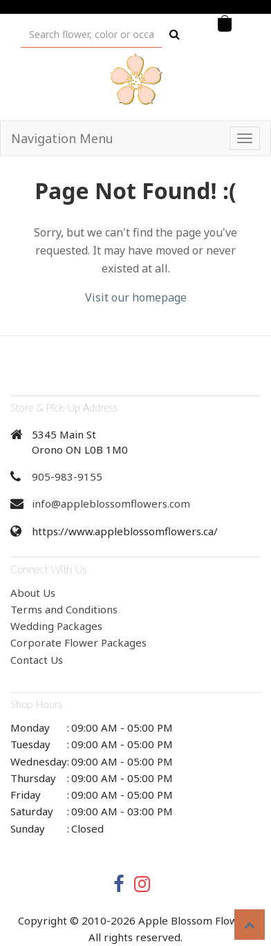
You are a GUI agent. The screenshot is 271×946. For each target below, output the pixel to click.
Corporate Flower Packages (78, 642)
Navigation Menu (62, 138)
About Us (32, 593)
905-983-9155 (67, 476)
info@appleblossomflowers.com (111, 503)
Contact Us (36, 660)
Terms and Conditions (64, 609)
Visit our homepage (136, 297)
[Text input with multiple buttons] (91, 34)
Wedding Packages (56, 626)
